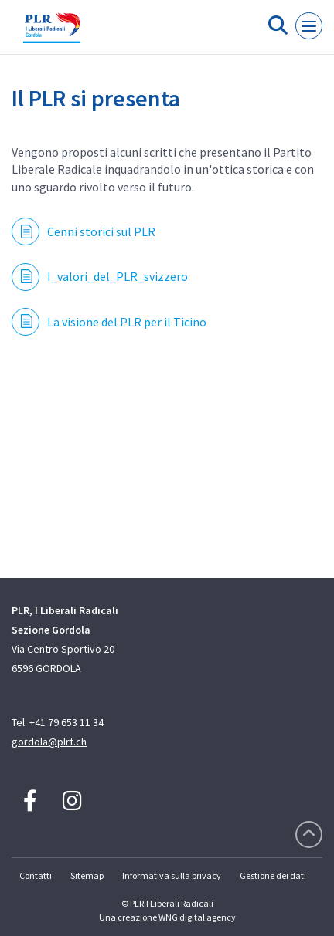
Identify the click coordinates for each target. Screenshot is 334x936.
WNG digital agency (197, 917)
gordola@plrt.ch (49, 741)
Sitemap (87, 875)
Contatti (35, 875)
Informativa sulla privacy (171, 875)
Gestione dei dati (273, 875)
